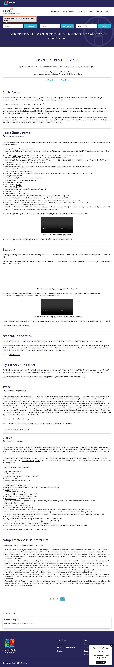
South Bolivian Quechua (29, 158)
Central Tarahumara (21, 173)
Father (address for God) (76, 377)
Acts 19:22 (98, 293)
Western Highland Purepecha (15, 494)
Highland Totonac (31, 202)
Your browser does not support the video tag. (57, 225)
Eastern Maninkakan (24, 151)
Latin (35, 458)
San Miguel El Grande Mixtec (87, 408)
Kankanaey (8, 570)
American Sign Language (13, 214)
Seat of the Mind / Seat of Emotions (21, 423)
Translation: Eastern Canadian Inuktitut (17, 429)
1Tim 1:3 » (64, 80)
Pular (14, 155)
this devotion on (39, 239)
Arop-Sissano (79, 341)
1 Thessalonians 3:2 (34, 296)
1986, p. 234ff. (31, 104)
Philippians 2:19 (20, 296)
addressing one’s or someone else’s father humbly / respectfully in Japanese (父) (37, 377)
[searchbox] (87, 26)
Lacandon (43, 160)
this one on (62, 239)
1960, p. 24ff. (91, 514)
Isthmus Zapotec (26, 171)
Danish (37, 460)
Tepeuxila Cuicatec (11, 501)
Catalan (95, 458)
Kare (22, 182)
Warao (47, 167)
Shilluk (18, 185)
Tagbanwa (8, 574)
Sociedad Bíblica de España (71, 317)
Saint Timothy (23, 326)
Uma (19, 178)
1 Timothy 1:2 (17, 341)
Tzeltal (42, 189)
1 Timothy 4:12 (91, 261)
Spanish (82, 458)
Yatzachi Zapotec (96, 160)
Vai (6, 478)
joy (34, 149)
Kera (6, 525)
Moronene (36, 151)
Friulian (101, 458)
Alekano (7, 507)
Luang (7, 519)
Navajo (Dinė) (9, 487)
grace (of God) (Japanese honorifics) (60, 423)
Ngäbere (22, 169)
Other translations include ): (23, 419)
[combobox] (86, 26)
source (69, 235)
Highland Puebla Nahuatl (27, 180)
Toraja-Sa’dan (18, 187)
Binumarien (58, 151)
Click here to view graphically (16, 136)
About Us (81, 11)
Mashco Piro (24, 193)
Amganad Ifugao (10, 476)
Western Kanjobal (11, 481)
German (25, 460)
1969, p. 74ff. (80, 167)
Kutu (19, 155)
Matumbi (55, 370)
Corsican (88, 458)
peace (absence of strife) (17, 239)
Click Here (100, 662)
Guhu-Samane (10, 510)
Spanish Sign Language (13, 293)
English (12, 458)
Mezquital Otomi (10, 498)
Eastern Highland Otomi (23, 200)
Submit (99, 11)
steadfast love (14, 530)
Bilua (6, 516)
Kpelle (7, 490)
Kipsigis (7, 483)
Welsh (65, 207)
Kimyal (51, 198)
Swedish (31, 460)
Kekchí (19, 176)
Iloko (6, 514)
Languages (55, 11)
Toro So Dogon (10, 492)
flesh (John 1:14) (14, 355)
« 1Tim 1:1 (49, 80)
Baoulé (21, 149)
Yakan (7, 554)
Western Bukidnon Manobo (14, 561)
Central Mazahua (22, 160)
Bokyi (41, 100)
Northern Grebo (60, 158)
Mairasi (7, 521)
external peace (43, 207)
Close (111, 645)
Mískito (7, 474)
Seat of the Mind (35, 521)
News (91, 11)
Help (107, 11)
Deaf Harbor (72, 289)
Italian (76, 458)
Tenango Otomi (10, 581)
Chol (20, 164)
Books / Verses (68, 11)
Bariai (20, 205)
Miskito (19, 191)
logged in (17, 623)
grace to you (41, 423)
